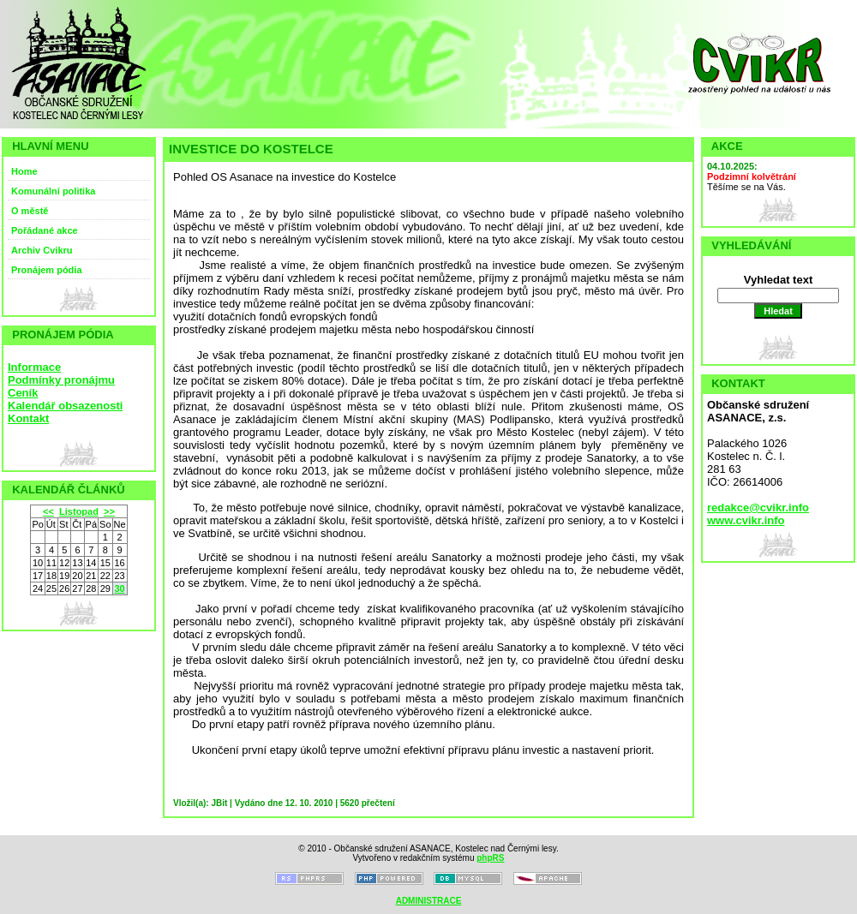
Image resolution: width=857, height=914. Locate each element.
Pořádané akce (44, 230)
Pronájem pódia (46, 270)
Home (24, 171)
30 (119, 588)
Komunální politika (53, 191)
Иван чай (268, 252)
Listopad (79, 511)
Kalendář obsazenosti (65, 405)
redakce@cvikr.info (758, 507)
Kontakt (28, 418)
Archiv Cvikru (42, 250)
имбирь (558, 303)
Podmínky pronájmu (61, 379)
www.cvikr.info (746, 520)
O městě (29, 211)
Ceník (23, 392)
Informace (34, 367)
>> (109, 511)
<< (48, 511)
